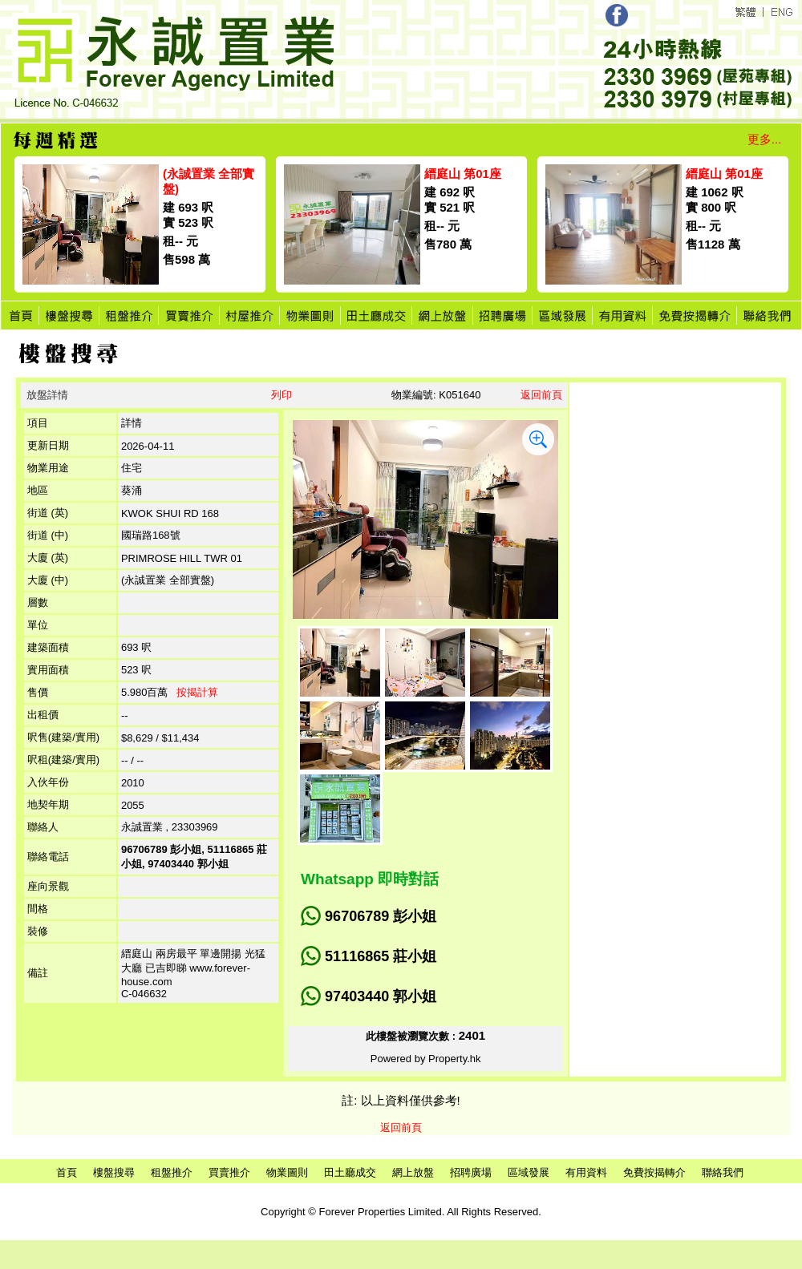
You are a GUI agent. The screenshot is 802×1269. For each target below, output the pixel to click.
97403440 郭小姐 (380, 996)
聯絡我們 (722, 1172)
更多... (764, 139)
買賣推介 (229, 1172)
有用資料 (586, 1172)
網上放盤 (413, 1172)
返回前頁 (541, 395)
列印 (281, 395)
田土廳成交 (350, 1172)
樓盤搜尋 (114, 1172)
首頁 (66, 1172)
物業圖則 (287, 1172)
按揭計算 (197, 692)
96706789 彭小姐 (380, 916)
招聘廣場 (471, 1172)
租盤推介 (171, 1172)
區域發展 (528, 1172)
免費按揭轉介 (654, 1172)
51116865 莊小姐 (380, 956)
